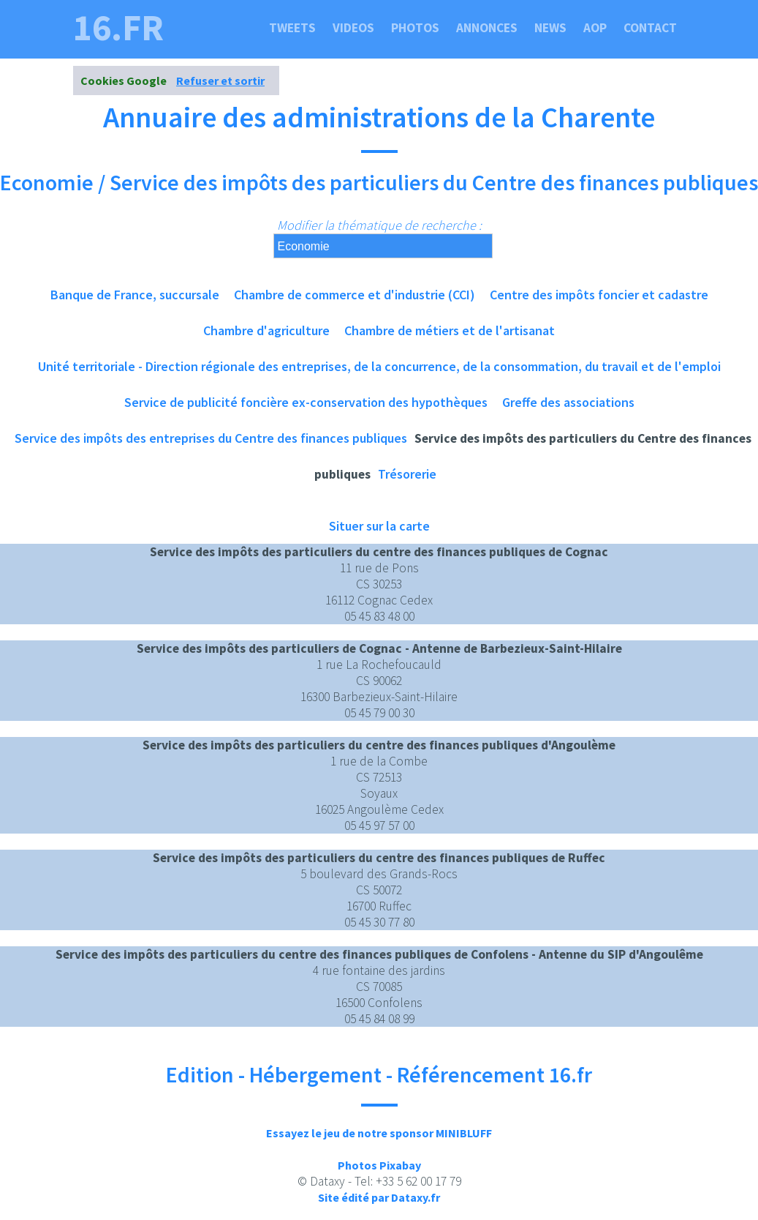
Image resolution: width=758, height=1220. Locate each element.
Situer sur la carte (379, 525)
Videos (353, 28)
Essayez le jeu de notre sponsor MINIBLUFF (379, 1133)
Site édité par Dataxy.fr (379, 1197)
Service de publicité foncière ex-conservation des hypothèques (306, 402)
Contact (650, 28)
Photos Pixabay (379, 1165)
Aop (595, 28)
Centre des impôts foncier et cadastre (599, 294)
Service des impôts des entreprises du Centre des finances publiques (211, 438)
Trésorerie (407, 473)
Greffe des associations (568, 402)
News (550, 28)
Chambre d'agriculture (266, 330)
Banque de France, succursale (134, 294)
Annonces (487, 28)
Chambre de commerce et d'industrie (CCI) (354, 294)
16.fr (118, 28)
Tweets (292, 28)
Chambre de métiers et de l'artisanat (449, 330)
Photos (415, 28)
